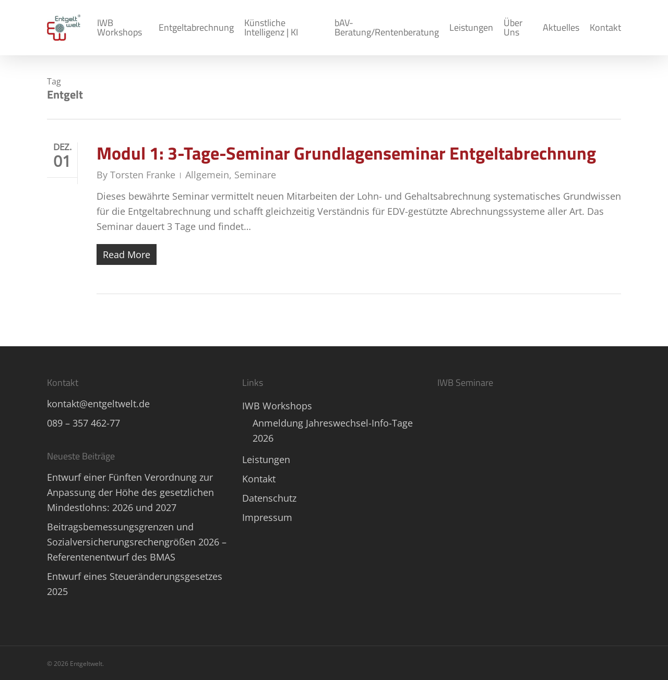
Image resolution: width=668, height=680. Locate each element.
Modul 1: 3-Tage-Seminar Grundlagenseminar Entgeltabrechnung (346, 152)
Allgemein (207, 174)
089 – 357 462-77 (83, 423)
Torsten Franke (142, 174)
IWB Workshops (277, 405)
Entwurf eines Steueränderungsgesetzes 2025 (134, 584)
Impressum (267, 517)
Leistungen (266, 459)
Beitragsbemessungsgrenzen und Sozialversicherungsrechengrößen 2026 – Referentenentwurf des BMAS (136, 541)
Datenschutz (269, 498)
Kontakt (259, 478)
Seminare (255, 174)
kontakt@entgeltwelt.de (98, 403)
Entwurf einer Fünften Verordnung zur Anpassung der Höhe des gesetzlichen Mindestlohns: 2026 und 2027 (130, 492)
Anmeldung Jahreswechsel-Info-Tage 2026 (333, 430)
